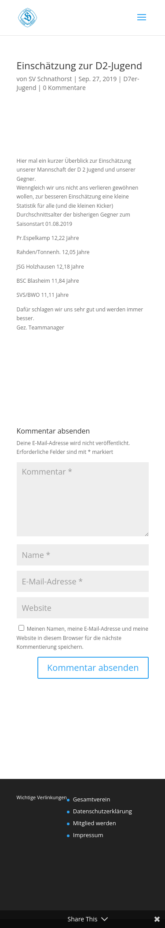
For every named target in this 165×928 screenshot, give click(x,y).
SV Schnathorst (50, 79)
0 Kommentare (64, 87)
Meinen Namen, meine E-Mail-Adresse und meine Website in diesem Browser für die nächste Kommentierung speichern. (82, 638)
